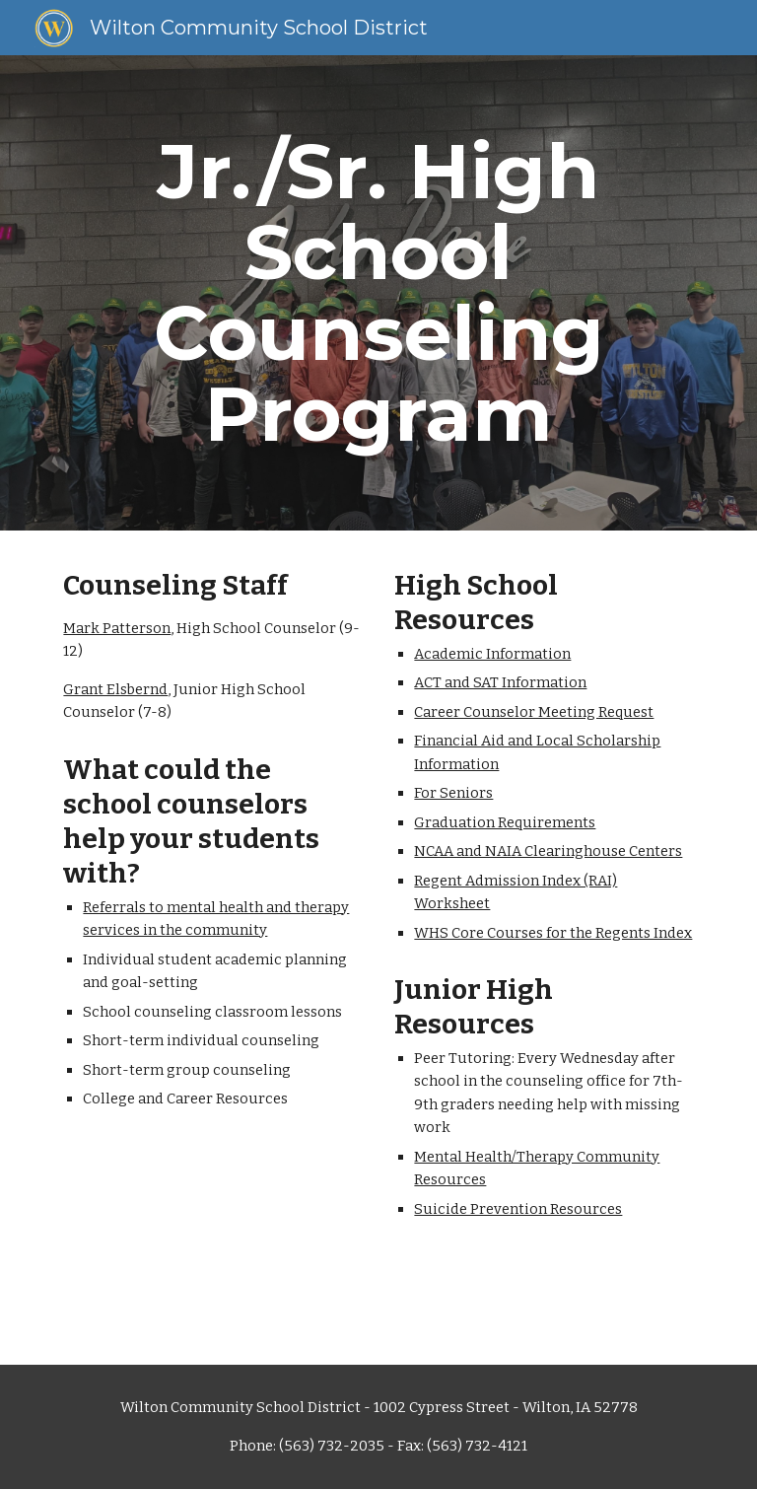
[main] (378, 292)
